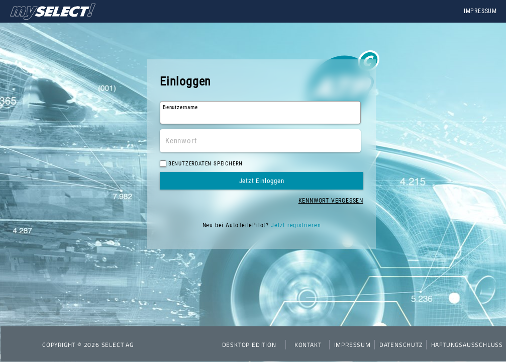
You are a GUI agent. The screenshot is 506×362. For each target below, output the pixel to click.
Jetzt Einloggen (261, 181)
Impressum (480, 11)
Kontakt (308, 344)
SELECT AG (118, 344)
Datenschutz (401, 344)
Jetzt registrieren (296, 225)
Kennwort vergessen (330, 200)
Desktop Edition (249, 344)
